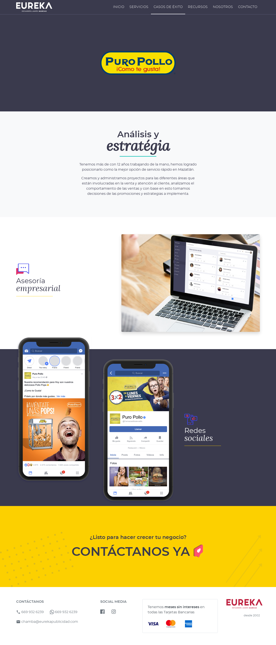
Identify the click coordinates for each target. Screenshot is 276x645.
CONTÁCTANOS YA (138, 551)
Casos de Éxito (168, 7)
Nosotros (223, 7)
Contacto (247, 7)
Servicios (138, 7)
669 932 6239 (30, 612)
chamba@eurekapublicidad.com (47, 622)
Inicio (118, 7)
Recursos (198, 7)
